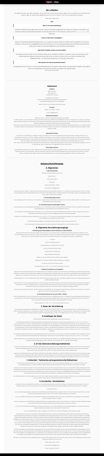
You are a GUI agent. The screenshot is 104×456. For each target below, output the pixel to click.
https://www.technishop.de (81, 32)
